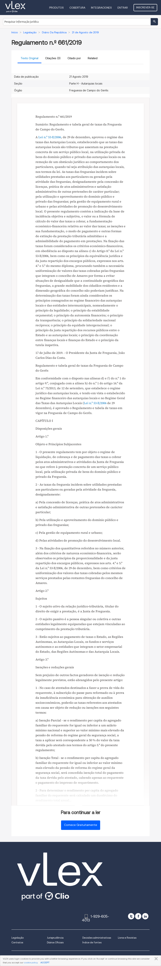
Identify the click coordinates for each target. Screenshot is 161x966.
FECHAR (155, 959)
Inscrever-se (145, 7)
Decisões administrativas (96, 937)
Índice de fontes (91, 942)
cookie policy (31, 962)
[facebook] (138, 916)
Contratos (17, 942)
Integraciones (101, 7)
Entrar (123, 7)
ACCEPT (44, 962)
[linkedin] (145, 916)
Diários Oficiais (55, 942)
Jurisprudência (55, 937)
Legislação (17, 937)
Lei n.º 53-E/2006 (49, 137)
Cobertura (77, 7)
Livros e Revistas (127, 937)
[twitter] (131, 916)
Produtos (56, 7)
